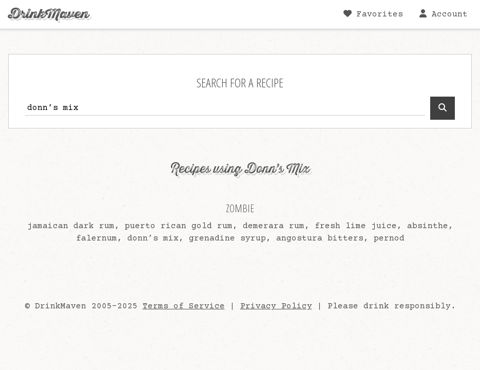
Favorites (373, 14)
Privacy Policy (276, 306)
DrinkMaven (48, 14)
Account (443, 14)
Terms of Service (184, 306)
